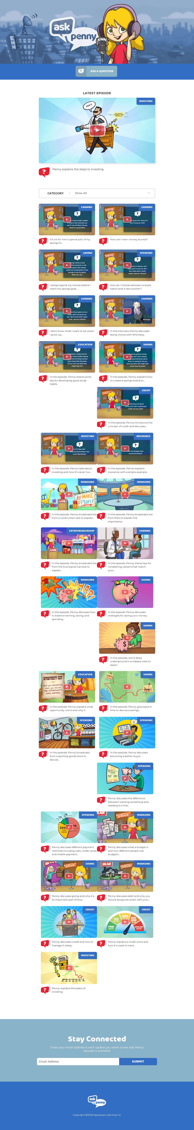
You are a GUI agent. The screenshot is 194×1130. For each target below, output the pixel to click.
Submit (138, 1061)
